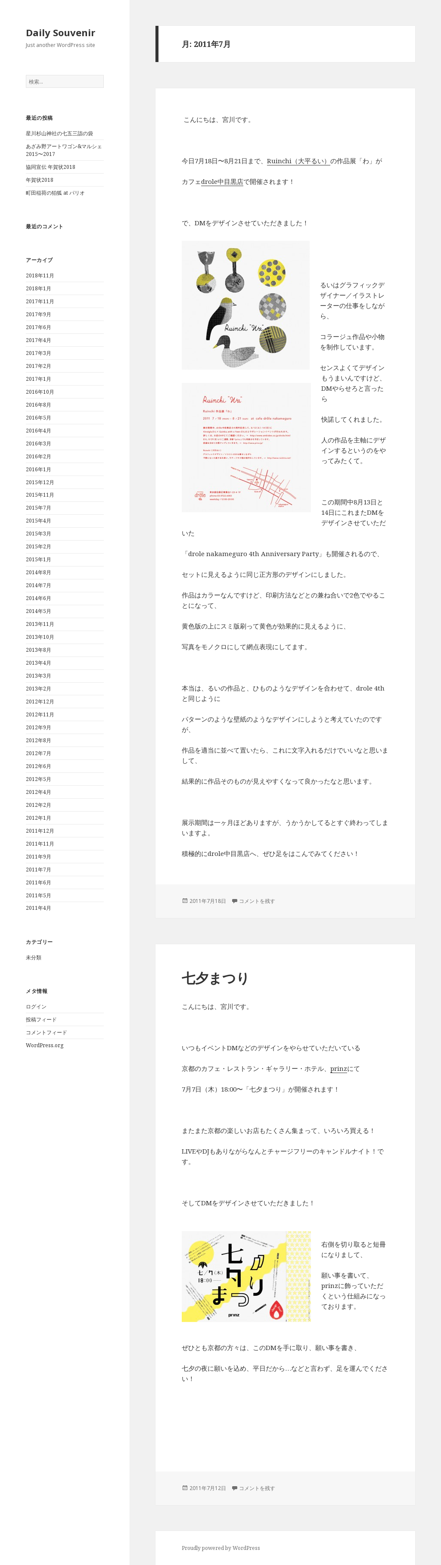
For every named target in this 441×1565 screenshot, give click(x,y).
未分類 (33, 957)
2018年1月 (38, 288)
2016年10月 (40, 391)
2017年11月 (40, 301)
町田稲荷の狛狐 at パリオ (55, 192)
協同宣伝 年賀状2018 (50, 167)
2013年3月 (38, 675)
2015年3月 (38, 533)
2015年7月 (38, 507)
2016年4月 (38, 430)
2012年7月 (38, 753)
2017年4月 (38, 340)
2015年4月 (38, 520)
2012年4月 (38, 792)
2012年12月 (40, 701)
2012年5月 (38, 779)
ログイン (36, 1006)
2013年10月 (40, 637)
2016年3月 (38, 443)
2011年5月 (38, 895)
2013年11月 (40, 624)
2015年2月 (38, 546)
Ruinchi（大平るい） (298, 160)
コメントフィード (46, 1032)
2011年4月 (38, 908)
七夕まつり (216, 978)
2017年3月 (38, 353)
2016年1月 (38, 469)
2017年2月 (38, 366)
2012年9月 (38, 727)
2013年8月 (38, 649)
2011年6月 (38, 882)
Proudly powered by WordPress (221, 1548)
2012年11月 (40, 714)
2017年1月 (38, 379)
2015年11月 (40, 494)
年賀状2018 (39, 180)
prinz (338, 1068)
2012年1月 (38, 817)
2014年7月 (38, 585)
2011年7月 (38, 869)
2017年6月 (38, 327)
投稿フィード (41, 1019)
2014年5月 (38, 611)
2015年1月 (38, 559)
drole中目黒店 (222, 181)
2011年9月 (38, 856)
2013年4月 (38, 662)
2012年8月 (38, 740)
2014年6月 (38, 598)
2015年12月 (40, 482)
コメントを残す (257, 901)
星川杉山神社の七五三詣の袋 (59, 133)
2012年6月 (38, 766)
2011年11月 (40, 843)
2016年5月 (38, 417)
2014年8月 (38, 572)
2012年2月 (38, 805)
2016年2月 (38, 456)
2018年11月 (40, 275)
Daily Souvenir (60, 32)
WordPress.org (44, 1045)
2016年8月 (38, 404)
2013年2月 (38, 688)
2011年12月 (40, 830)
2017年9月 (38, 314)
